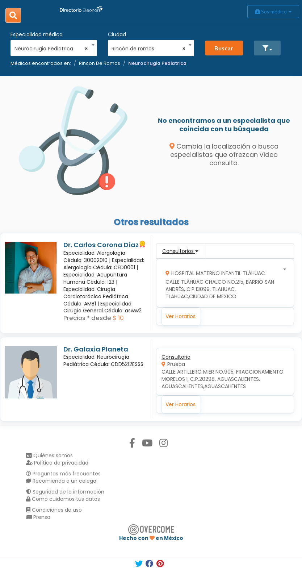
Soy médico (273, 11)
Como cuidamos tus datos (63, 499)
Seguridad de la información (65, 491)
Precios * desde (87, 317)
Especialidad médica (37, 34)
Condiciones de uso (54, 509)
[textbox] (222, 283)
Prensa (38, 517)
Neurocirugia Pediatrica (157, 63)
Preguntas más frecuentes (63, 473)
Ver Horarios (180, 316)
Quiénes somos (49, 455)
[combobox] (51, 47)
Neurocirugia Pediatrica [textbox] (51, 48)
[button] (267, 48)
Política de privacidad (57, 462)
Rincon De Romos (99, 63)
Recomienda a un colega (61, 480)
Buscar (223, 48)
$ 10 (118, 317)
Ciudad (117, 34)
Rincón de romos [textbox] (148, 48)
